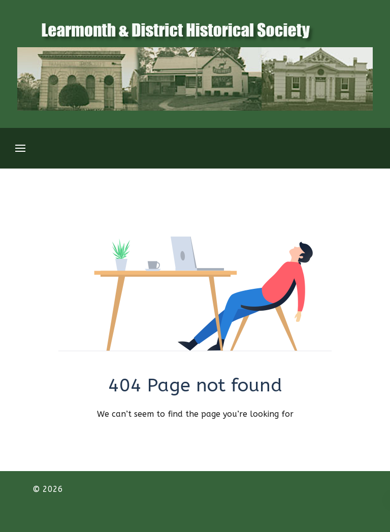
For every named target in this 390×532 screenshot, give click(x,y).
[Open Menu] (20, 148)
